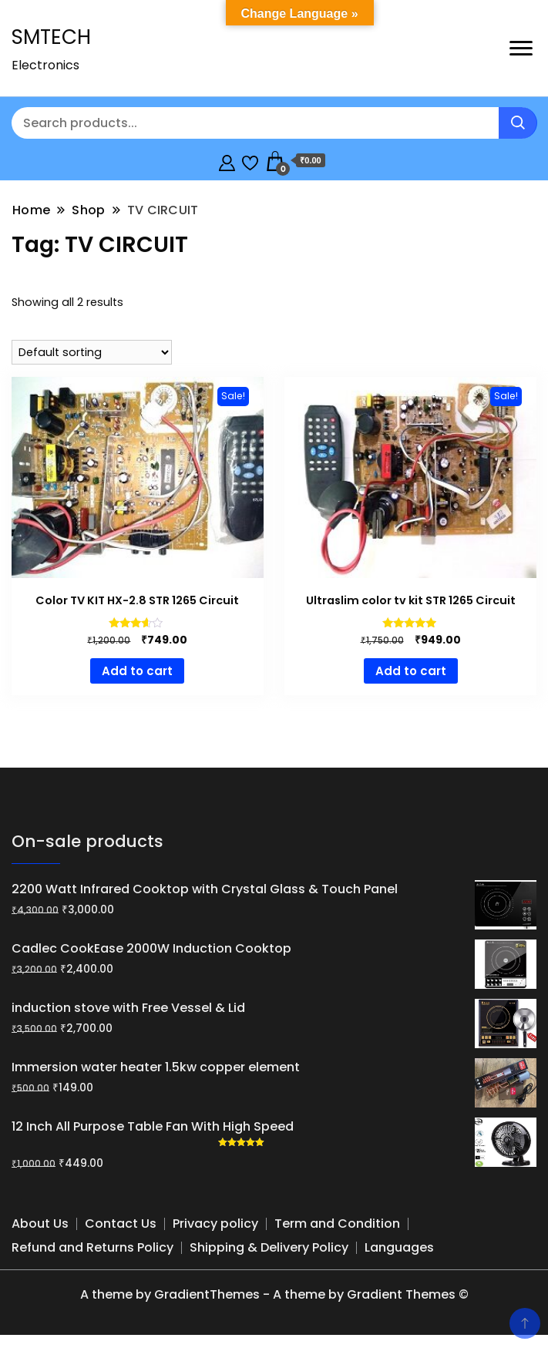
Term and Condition (337, 1223)
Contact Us (120, 1223)
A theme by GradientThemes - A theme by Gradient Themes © (274, 1294)
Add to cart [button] (137, 671)
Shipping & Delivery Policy (269, 1247)
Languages (399, 1247)
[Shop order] (92, 352)
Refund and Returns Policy (92, 1247)
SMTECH (51, 37)
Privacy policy (215, 1223)
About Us (40, 1223)
